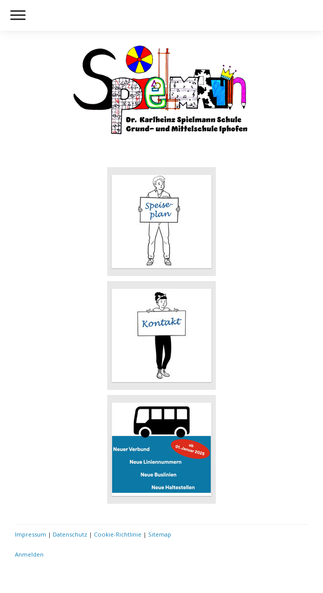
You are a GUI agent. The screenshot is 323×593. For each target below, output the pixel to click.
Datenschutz (70, 534)
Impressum (30, 534)
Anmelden (29, 554)
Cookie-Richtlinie (118, 534)
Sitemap (159, 534)
